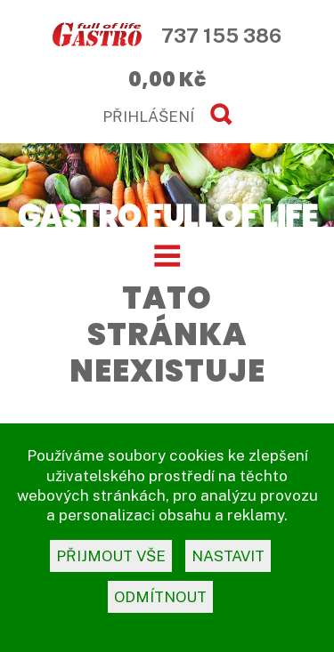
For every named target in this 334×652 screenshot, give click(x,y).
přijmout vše (111, 556)
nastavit (228, 556)
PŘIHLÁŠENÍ (148, 116)
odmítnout (160, 597)
